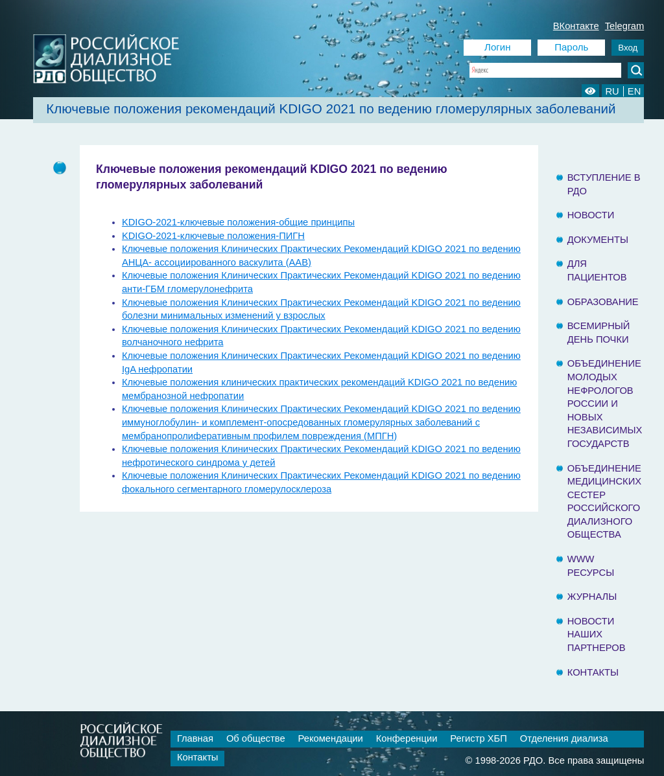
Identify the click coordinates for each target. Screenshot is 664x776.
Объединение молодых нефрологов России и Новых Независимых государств (605, 403)
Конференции (407, 738)
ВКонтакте (576, 26)
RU (612, 91)
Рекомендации (330, 738)
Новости (591, 215)
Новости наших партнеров (596, 634)
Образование (603, 302)
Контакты (593, 672)
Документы (597, 239)
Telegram (625, 26)
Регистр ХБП (478, 738)
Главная (195, 738)
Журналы (592, 596)
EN (634, 91)
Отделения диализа (564, 738)
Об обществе (255, 738)
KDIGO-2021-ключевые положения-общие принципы (238, 222)
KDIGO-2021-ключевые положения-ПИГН (213, 236)
